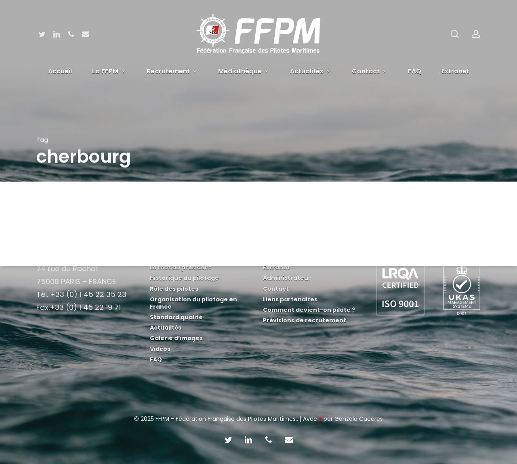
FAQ (156, 359)
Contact (276, 289)
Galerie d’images (176, 338)
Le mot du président (181, 267)
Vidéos (160, 349)
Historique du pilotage (184, 278)
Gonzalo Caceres (358, 419)
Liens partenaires (290, 299)
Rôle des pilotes (174, 289)
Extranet (276, 267)
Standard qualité (176, 317)
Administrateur (287, 278)
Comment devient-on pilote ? (309, 310)
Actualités (165, 328)
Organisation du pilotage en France (193, 303)
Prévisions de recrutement (304, 320)
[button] (501, 4)
